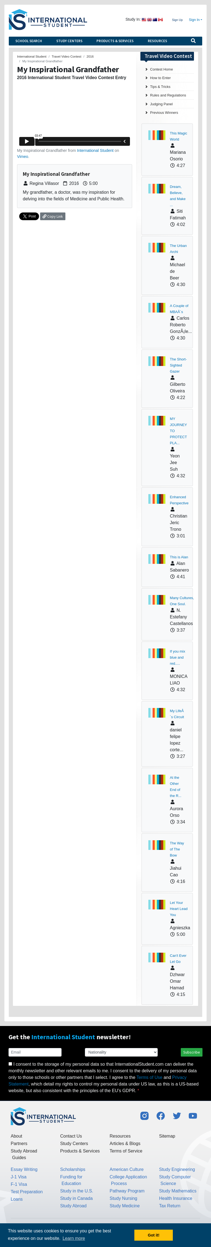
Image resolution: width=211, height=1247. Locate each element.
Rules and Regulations (168, 95)
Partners (19, 1143)
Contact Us (71, 1136)
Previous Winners (164, 113)
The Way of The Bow (177, 849)
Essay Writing (24, 1169)
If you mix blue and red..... (177, 657)
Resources (157, 41)
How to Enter (160, 78)
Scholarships (72, 1169)
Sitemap (167, 1136)
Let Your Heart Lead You (178, 909)
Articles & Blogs (125, 1143)
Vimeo (22, 156)
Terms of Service (126, 1151)
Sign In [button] (194, 20)
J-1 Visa (19, 1177)
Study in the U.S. (76, 1191)
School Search (28, 41)
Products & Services (115, 41)
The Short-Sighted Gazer (178, 365)
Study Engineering (177, 1169)
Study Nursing (123, 1198)
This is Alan (179, 557)
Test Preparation (27, 1191)
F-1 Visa (19, 1184)
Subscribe (191, 1052)
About (16, 1136)
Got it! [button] (153, 1235)
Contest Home (161, 69)
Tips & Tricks (160, 87)
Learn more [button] (74, 1238)
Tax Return (169, 1205)
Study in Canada (76, 1198)
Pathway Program (127, 1191)
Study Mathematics (177, 1191)
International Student (95, 150)
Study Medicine (125, 1205)
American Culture (127, 1169)
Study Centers (69, 41)
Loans (17, 1199)
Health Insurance (175, 1198)
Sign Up (177, 19)
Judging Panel (161, 104)
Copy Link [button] (53, 216)
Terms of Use (149, 1077)
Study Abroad (73, 1205)
